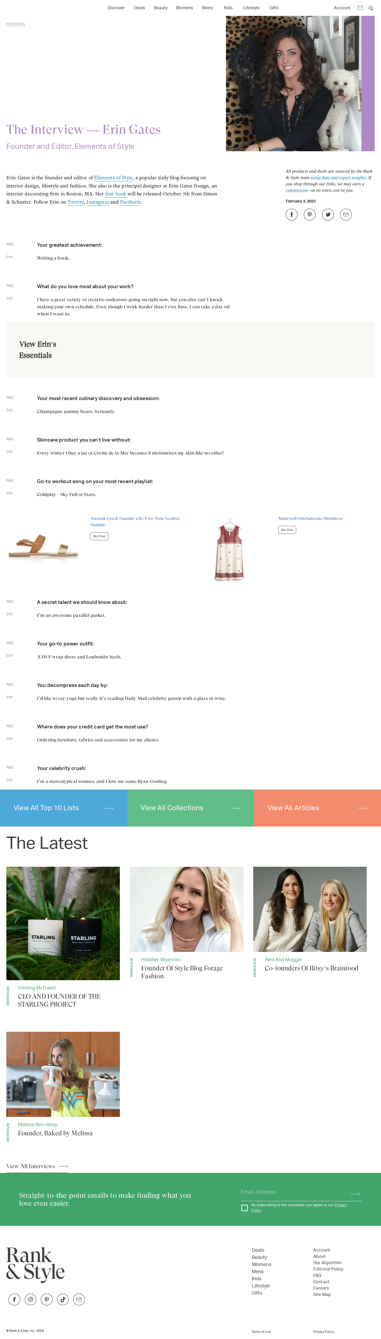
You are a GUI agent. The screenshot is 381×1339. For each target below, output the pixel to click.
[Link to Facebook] (14, 1303)
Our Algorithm (327, 1263)
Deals (258, 1250)
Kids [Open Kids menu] (228, 8)
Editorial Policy (328, 1269)
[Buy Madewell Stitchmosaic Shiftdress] (282, 550)
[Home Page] (31, 8)
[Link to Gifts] (274, 7)
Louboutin (97, 656)
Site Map (322, 1294)
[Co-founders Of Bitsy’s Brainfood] (310, 922)
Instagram (98, 201)
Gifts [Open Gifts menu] (274, 8)
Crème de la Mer (111, 453)
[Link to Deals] (139, 7)
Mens (258, 1271)
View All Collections (190, 808)
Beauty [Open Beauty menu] (160, 8)
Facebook (130, 201)
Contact (321, 1282)
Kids (257, 1279)
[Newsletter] (360, 8)
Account (342, 8)
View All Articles (317, 808)
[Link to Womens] (184, 7)
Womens (261, 1264)
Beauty (259, 1257)
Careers (321, 1288)
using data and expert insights (338, 177)
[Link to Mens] (207, 7)
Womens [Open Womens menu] (184, 8)
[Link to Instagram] (31, 1303)
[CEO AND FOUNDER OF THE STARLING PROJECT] (63, 937)
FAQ (317, 1275)
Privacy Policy (323, 1331)
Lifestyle (261, 1286)
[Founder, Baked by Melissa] (63, 1087)
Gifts (257, 1293)
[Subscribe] (352, 1192)
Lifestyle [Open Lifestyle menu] (251, 8)
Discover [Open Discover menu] (116, 8)
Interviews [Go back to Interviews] (15, 24)
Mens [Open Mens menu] (207, 8)
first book (115, 193)
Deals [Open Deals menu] (139, 8)
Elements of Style (113, 177)
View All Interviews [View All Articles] (30, 1166)
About (319, 1256)
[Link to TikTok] (63, 1303)
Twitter (75, 201)
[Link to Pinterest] (47, 1303)
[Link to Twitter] (79, 1303)
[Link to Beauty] (161, 7)
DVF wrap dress (59, 656)
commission (296, 190)
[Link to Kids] (228, 7)
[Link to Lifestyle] (251, 7)
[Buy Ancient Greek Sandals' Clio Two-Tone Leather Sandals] (98, 549)
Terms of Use (261, 1331)
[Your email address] (291, 1192)
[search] (371, 8)
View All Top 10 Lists (63, 808)
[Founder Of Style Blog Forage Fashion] (186, 923)
